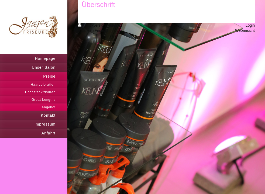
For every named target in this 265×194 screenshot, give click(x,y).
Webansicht (245, 30)
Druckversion (92, 25)
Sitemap (115, 25)
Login (250, 25)
